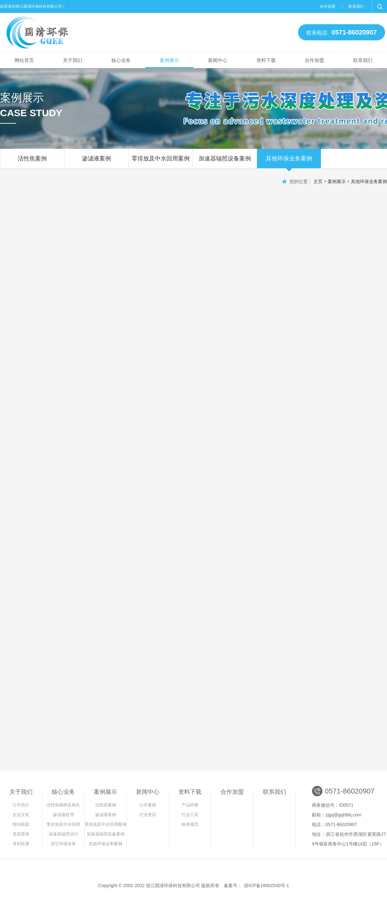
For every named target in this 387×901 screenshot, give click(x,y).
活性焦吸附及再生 (63, 805)
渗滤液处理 (63, 814)
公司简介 (21, 805)
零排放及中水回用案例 (161, 161)
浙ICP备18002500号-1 (266, 885)
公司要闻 (147, 805)
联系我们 (356, 6)
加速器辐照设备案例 (225, 161)
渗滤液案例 (96, 161)
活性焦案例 (32, 161)
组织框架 (21, 824)
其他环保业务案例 (289, 161)
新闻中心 (217, 60)
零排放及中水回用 (63, 824)
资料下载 (266, 60)
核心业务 (121, 60)
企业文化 (21, 814)
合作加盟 (327, 6)
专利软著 (21, 843)
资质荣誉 (21, 834)
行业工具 (190, 814)
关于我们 (72, 60)
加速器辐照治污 (63, 834)
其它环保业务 (63, 843)
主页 (317, 181)
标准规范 (190, 824)
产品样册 (190, 805)
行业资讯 (147, 814)
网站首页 (24, 60)
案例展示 (169, 60)
